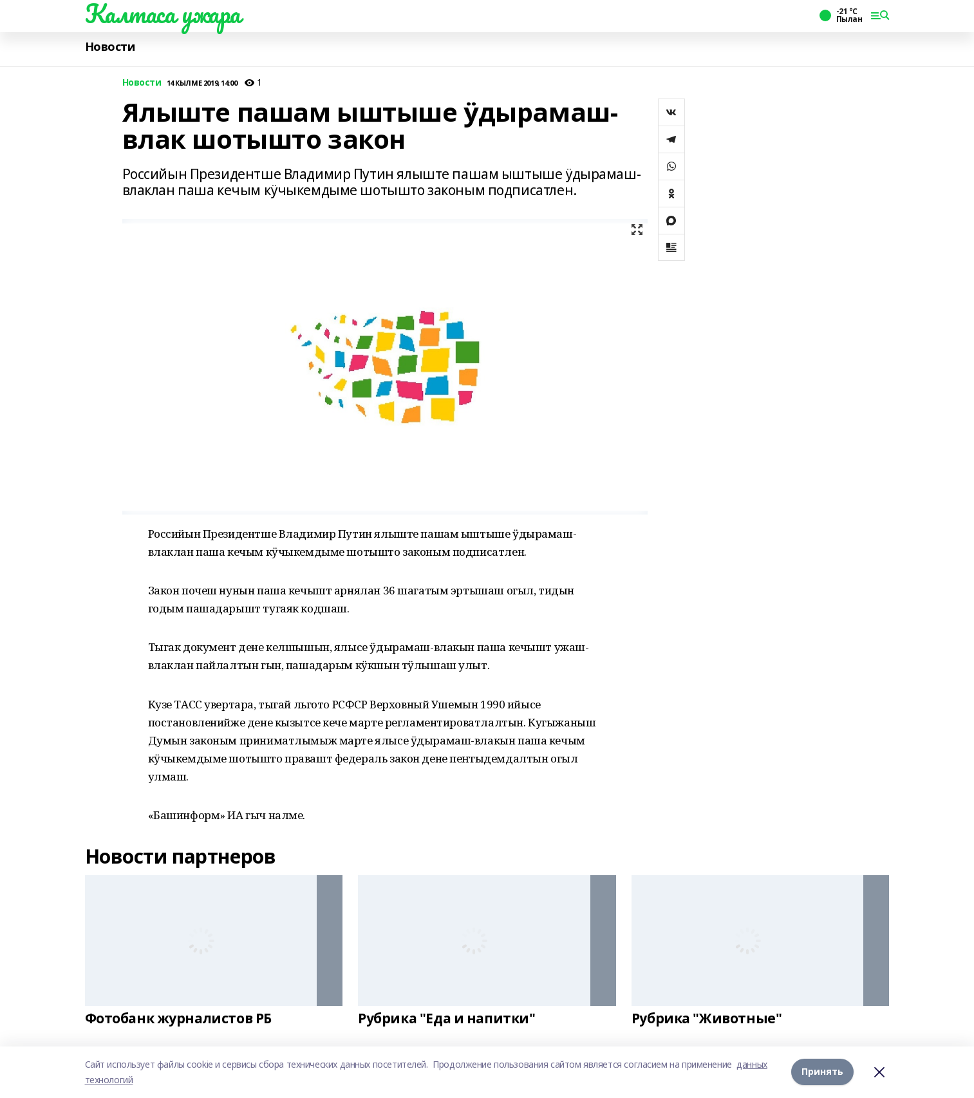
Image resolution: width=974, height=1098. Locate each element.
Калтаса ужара (163, 13)
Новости (110, 46)
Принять (822, 1072)
